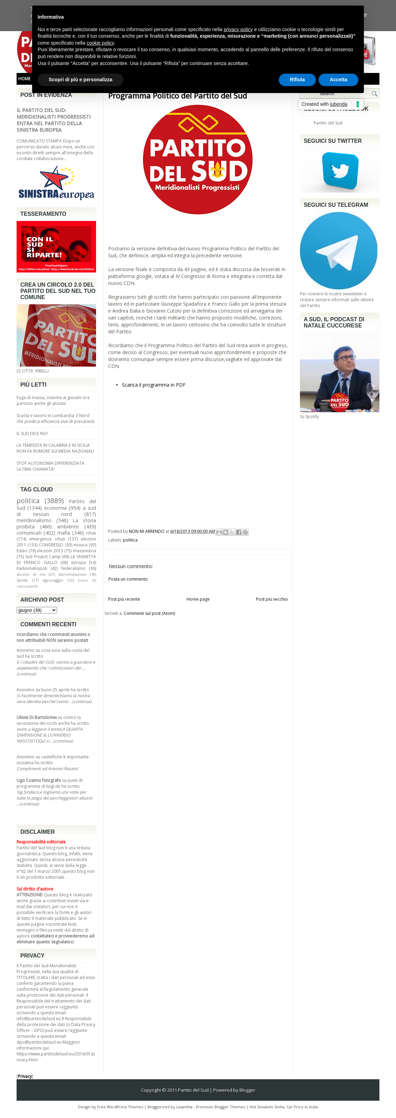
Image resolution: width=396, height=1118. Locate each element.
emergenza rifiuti (47, 539)
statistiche (25, 586)
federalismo (73, 568)
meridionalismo (34, 520)
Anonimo (26, 650)
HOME (24, 79)
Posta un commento (128, 579)
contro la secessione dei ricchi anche (49, 720)
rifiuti (91, 533)
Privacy (25, 1076)
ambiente (68, 526)
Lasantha (184, 1106)
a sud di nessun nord (56, 511)
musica (80, 545)
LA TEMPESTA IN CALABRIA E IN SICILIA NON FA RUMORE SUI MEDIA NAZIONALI (55, 448)
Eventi (83, 580)
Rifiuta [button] (297, 79)
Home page (198, 599)
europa (78, 562)
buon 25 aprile (55, 690)
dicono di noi (31, 574)
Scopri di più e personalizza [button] (80, 79)
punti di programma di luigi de (50, 783)
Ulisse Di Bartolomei (37, 717)
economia (55, 508)
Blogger (247, 1090)
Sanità (22, 580)
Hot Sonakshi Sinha (266, 1106)
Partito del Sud (328, 123)
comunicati (29, 532)
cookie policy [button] (100, 43)
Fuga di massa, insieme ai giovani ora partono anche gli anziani (53, 400)
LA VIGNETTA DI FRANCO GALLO (56, 559)
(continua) (26, 674)
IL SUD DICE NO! (32, 433)
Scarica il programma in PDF (154, 384)
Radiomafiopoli (32, 568)
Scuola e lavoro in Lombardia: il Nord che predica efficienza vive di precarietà (55, 418)
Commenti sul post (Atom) (149, 613)
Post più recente (124, 599)
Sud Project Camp (43, 557)
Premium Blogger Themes (220, 1106)
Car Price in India (302, 1106)
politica (28, 500)
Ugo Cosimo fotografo (39, 780)
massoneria (84, 551)
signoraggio (53, 580)
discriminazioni (72, 574)
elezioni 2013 (50, 551)
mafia (63, 532)
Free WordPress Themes (120, 1106)
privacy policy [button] (238, 29)
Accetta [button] (338, 79)
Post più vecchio (272, 599)
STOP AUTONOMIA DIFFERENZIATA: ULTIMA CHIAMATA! (51, 466)
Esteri (22, 551)
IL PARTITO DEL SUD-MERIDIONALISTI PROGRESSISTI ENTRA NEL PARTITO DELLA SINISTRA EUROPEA (54, 120)
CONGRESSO (51, 545)
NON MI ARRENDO (147, 531)
